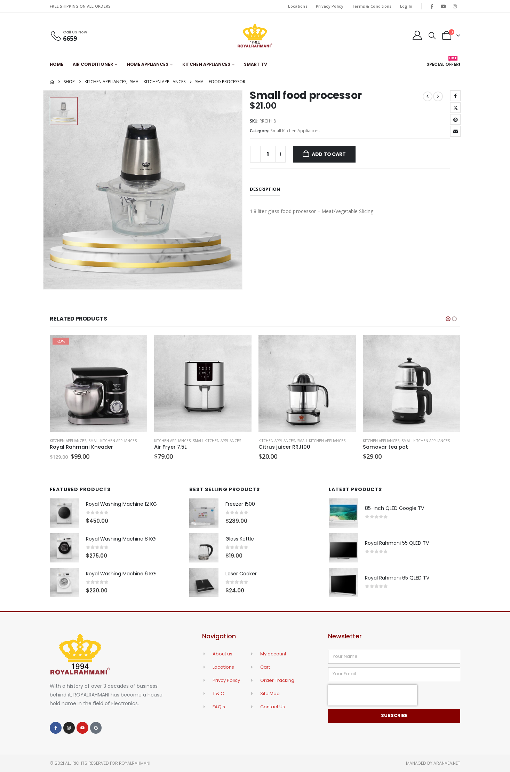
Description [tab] (265, 189)
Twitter (455, 107)
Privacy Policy (329, 6)
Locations (297, 6)
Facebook (455, 95)
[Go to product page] (98, 383)
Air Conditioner (93, 64)
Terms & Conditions (372, 6)
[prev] (427, 96)
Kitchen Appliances (206, 64)
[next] (438, 96)
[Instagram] (455, 6)
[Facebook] (432, 6)
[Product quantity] (268, 154)
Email (455, 131)
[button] (432, 35)
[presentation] (372, 695)
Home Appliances (147, 64)
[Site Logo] (255, 35)
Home (56, 64)
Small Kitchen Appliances (295, 131)
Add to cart (329, 154)
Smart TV (255, 64)
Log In (406, 6)
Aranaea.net (446, 763)
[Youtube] (443, 6)
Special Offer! (443, 62)
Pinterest (455, 119)
